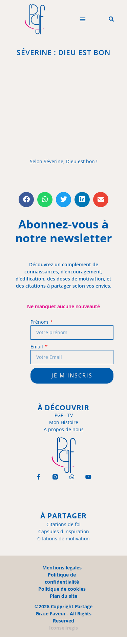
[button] (82, 19)
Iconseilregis (63, 627)
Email (37, 346)
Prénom (39, 322)
